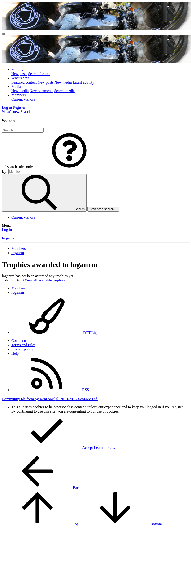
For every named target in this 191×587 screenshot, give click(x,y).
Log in (7, 230)
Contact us (19, 341)
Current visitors (23, 99)
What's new (20, 78)
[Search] (25, 112)
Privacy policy (22, 349)
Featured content (24, 82)
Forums (17, 70)
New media (63, 82)
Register (8, 238)
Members (18, 95)
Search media (64, 91)
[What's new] (11, 112)
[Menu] (4, 34)
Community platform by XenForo (50, 399)
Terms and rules (23, 345)
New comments (41, 91)
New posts (19, 74)
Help (15, 353)
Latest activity (83, 82)
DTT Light (55, 333)
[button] (69, 167)
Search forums (39, 74)
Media (16, 87)
